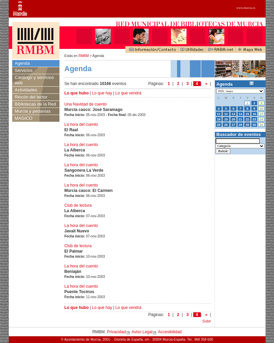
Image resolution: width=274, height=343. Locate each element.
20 (233, 119)
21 (240, 119)
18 (218, 119)
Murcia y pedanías (33, 111)
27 (233, 124)
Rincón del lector (31, 96)
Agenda (22, 63)
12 (226, 114)
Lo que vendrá (128, 93)
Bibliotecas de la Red (35, 104)
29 (247, 124)
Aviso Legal (141, 332)
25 (218, 124)
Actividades (26, 89)
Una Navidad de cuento (86, 104)
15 (247, 114)
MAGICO (24, 118)
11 (218, 114)
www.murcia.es (245, 7)
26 (226, 124)
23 (254, 119)
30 (254, 124)
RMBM (83, 56)
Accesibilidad (170, 332)
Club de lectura (78, 205)
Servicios (24, 70)
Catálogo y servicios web (34, 80)
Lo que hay (102, 93)
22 (247, 119)
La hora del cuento (81, 124)
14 (240, 114)
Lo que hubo (77, 93)
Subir (206, 321)
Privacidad (116, 332)
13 (233, 114)
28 (240, 124)
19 (226, 119)
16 (254, 114)
